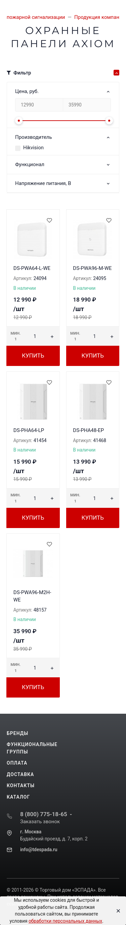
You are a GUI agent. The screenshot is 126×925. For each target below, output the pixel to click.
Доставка (20, 774)
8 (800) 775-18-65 (43, 814)
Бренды (17, 733)
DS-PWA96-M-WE (92, 268)
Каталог (18, 797)
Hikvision (33, 148)
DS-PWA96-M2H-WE (32, 596)
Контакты (21, 785)
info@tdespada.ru (38, 849)
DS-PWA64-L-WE (31, 268)
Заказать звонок (40, 822)
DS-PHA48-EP (88, 430)
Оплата (17, 763)
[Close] (116, 911)
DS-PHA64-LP (28, 430)
